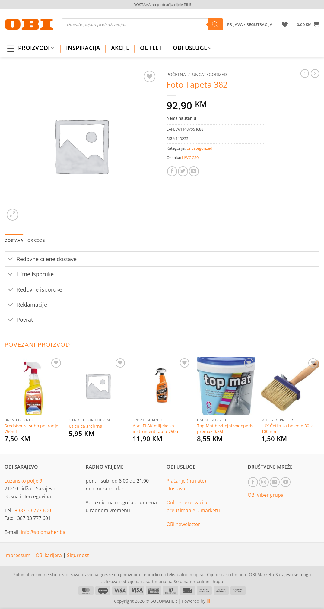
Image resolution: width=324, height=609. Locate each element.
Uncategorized (209, 74)
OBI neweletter (183, 524)
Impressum (18, 555)
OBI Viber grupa (266, 495)
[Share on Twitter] (183, 171)
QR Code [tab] (36, 240)
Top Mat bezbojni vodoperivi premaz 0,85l (226, 428)
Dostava (176, 488)
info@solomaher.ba (43, 532)
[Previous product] (315, 73)
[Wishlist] (285, 24)
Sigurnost (78, 555)
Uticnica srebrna (85, 426)
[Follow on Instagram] (264, 482)
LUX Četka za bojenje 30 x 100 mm (287, 428)
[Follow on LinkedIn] (275, 482)
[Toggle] (10, 259)
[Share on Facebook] (172, 171)
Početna (176, 74)
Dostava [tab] (14, 240)
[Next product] (304, 73)
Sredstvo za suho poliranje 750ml (31, 428)
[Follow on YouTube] (286, 482)
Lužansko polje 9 (23, 480)
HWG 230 (190, 157)
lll (208, 601)
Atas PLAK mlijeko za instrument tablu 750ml (157, 428)
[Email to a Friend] (194, 171)
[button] (308, 24)
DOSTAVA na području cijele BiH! (162, 4)
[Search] (215, 24)
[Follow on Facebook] (253, 482)
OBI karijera (49, 555)
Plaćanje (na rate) (186, 480)
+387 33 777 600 (33, 510)
